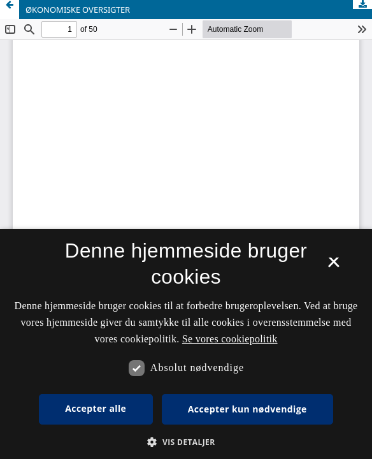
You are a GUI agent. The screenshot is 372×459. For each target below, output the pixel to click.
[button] (186, 442)
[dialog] (186, 344)
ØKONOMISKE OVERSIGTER (77, 9)
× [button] (333, 266)
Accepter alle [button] (95, 408)
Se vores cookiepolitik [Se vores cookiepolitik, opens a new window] (230, 338)
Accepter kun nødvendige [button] (247, 409)
